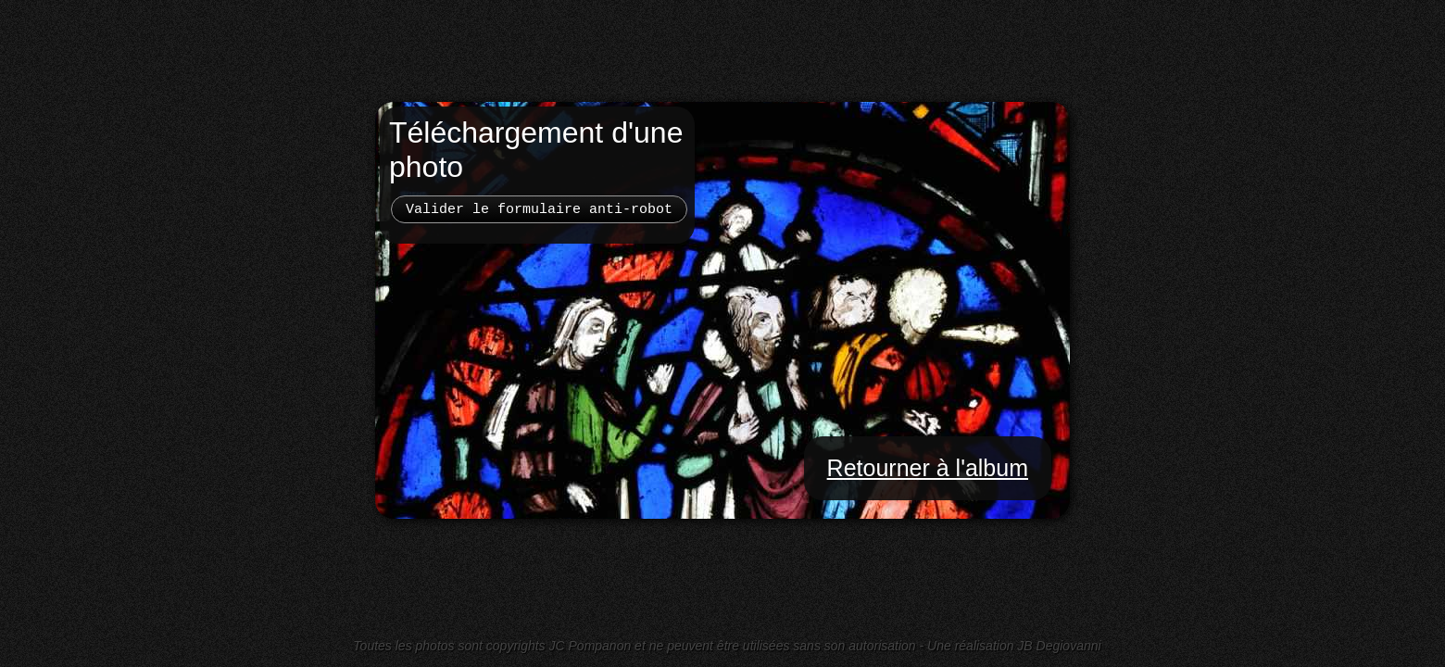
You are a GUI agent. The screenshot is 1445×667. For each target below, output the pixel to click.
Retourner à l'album (927, 468)
